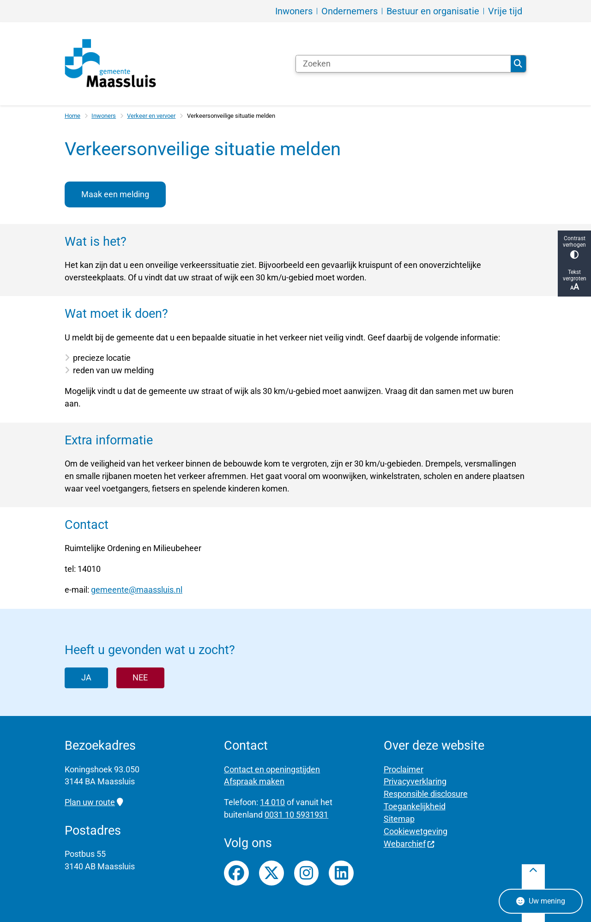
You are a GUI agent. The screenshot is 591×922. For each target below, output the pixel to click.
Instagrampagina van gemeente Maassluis (306, 873)
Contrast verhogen (574, 247)
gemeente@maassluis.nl (136, 589)
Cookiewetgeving (415, 831)
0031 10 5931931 (296, 814)
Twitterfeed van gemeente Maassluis (271, 873)
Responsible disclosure (426, 794)
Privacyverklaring (415, 781)
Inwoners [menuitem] (294, 11)
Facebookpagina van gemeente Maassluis (236, 873)
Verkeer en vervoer (151, 115)
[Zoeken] (403, 63)
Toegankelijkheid (415, 806)
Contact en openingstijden (272, 769)
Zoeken (518, 64)
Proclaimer (403, 769)
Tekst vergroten (574, 280)
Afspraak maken (254, 781)
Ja (86, 677)
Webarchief (409, 844)
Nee (140, 677)
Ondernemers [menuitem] (349, 11)
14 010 (272, 802)
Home (72, 115)
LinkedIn (341, 873)
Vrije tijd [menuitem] (505, 11)
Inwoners (103, 115)
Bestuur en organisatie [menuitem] (432, 11)
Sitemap (399, 819)
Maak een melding (115, 194)
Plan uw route (94, 802)
